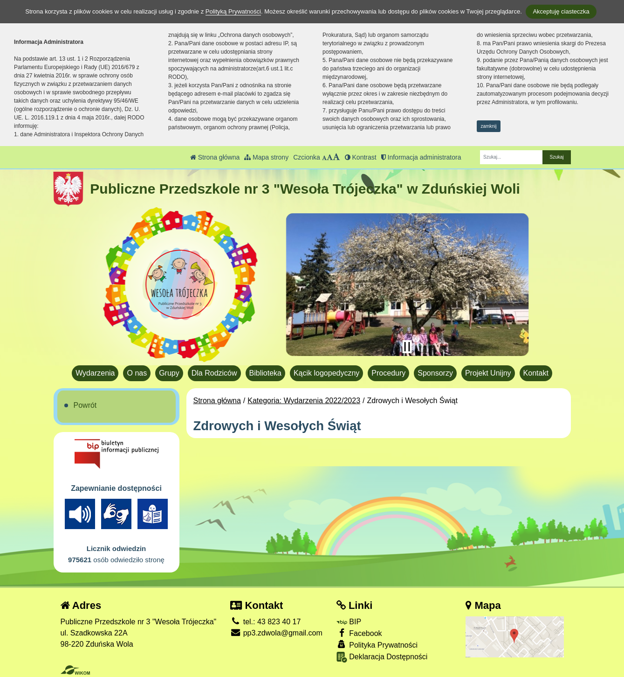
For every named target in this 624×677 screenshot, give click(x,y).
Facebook (359, 632)
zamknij (489, 126)
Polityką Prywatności (233, 11)
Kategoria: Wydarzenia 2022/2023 (303, 401)
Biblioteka (265, 373)
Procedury (388, 373)
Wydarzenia (95, 373)
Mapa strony (266, 157)
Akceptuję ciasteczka (561, 11)
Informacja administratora (421, 157)
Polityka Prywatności (377, 644)
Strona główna (215, 157)
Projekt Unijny (488, 373)
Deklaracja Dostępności (382, 657)
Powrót (85, 405)
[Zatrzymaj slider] (407, 346)
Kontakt (536, 373)
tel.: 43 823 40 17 (265, 622)
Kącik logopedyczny (326, 373)
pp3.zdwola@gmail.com (276, 633)
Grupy (169, 373)
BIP (348, 622)
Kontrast (361, 157)
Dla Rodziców (214, 373)
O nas (137, 373)
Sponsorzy (435, 373)
